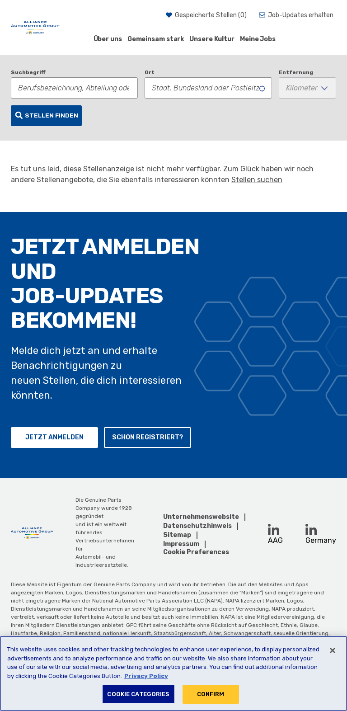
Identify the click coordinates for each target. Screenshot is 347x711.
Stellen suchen (256, 179)
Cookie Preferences (196, 552)
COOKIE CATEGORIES (138, 694)
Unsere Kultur (211, 39)
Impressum (181, 544)
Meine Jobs (258, 39)
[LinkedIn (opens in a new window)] (273, 529)
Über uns (108, 39)
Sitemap (177, 535)
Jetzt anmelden (54, 437)
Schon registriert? (147, 437)
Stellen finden (51, 115)
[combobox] (208, 88)
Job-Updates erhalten (300, 15)
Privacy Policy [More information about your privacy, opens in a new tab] (146, 676)
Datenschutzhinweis (197, 526)
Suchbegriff (28, 72)
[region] (173, 673)
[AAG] (35, 27)
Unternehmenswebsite (201, 517)
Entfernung (296, 72)
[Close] (332, 650)
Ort (150, 72)
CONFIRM (211, 694)
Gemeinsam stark (155, 39)
